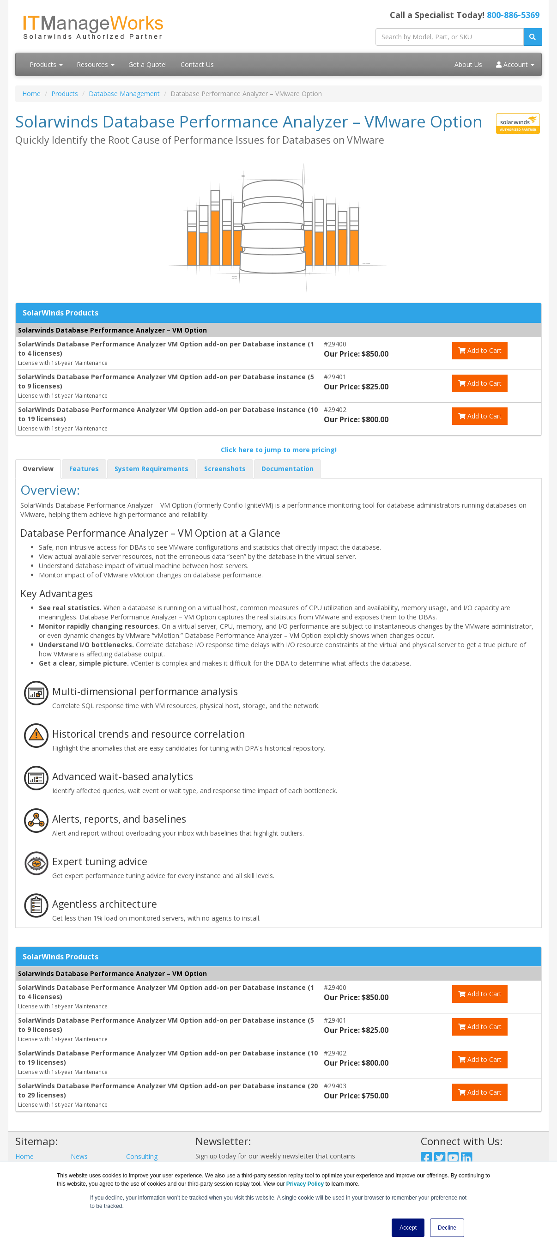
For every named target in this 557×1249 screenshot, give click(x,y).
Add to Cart (480, 350)
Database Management (124, 93)
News (79, 1156)
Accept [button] (408, 1228)
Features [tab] (84, 468)
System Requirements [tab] (151, 468)
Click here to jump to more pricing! (279, 449)
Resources (96, 64)
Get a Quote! (147, 64)
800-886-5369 (513, 14)
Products (46, 64)
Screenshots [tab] (225, 468)
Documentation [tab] (287, 468)
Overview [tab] (38, 468)
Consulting (141, 1156)
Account (515, 64)
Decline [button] (447, 1228)
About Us (468, 64)
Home (31, 93)
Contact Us (197, 64)
